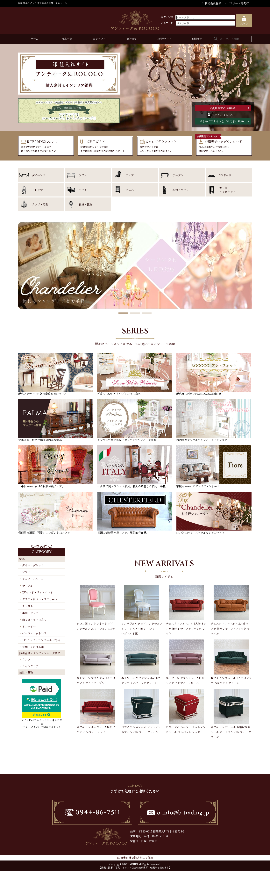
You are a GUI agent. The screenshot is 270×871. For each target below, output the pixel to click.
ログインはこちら (223, 115)
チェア (130, 175)
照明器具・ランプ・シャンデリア (39, 653)
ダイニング (38, 175)
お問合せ (197, 39)
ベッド (83, 190)
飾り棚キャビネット (227, 190)
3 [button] (147, 313)
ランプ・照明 (40, 204)
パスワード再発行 (238, 3)
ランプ (26, 659)
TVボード (225, 175)
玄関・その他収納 (33, 647)
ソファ (83, 175)
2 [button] (135, 313)
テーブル (178, 175)
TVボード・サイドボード (37, 592)
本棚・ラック (181, 190)
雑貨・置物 (85, 204)
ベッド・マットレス (34, 633)
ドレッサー (39, 190)
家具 (22, 559)
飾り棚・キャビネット (35, 620)
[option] (135, 265)
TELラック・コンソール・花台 (41, 640)
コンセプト (99, 39)
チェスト (131, 190)
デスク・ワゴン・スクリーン (39, 599)
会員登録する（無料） (223, 108)
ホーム (34, 39)
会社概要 (132, 39)
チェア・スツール (33, 579)
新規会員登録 (213, 3)
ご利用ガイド (164, 39)
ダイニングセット (33, 565)
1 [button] (123, 313)
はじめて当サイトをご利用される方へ (223, 121)
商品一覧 (67, 39)
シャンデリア (30, 666)
